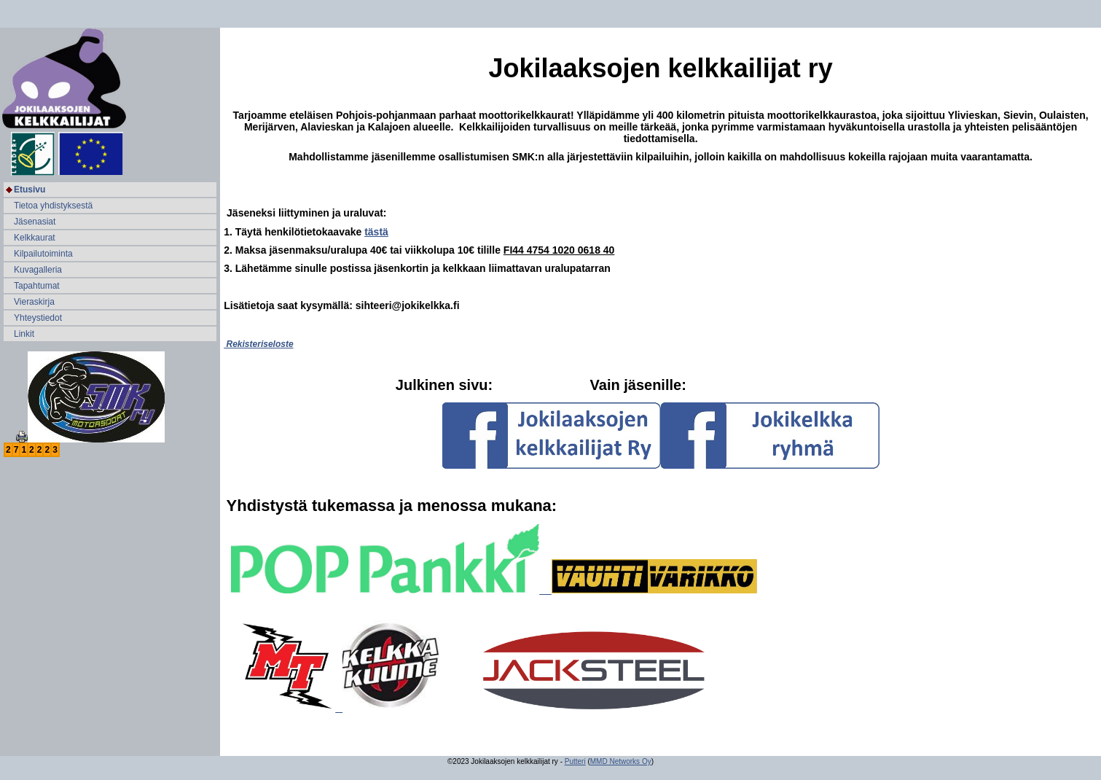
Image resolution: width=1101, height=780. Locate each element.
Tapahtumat (37, 286)
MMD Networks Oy (620, 761)
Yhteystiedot (38, 318)
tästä (376, 232)
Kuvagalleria (38, 270)
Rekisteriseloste (258, 344)
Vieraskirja (34, 302)
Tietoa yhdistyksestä (53, 205)
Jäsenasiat (34, 222)
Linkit (24, 334)
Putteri (575, 761)
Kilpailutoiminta (43, 254)
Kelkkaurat (34, 238)
